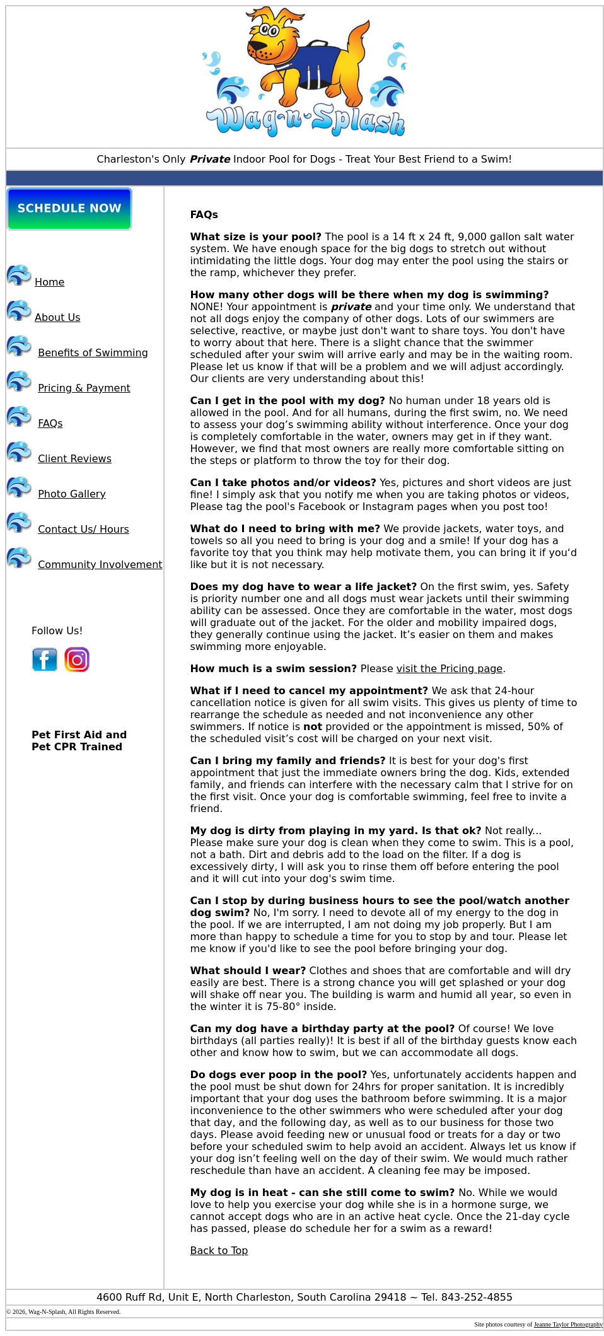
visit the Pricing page (449, 669)
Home (49, 282)
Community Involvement (100, 565)
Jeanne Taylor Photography (568, 1324)
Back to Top (219, 1251)
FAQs (50, 423)
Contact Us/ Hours (83, 529)
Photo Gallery (72, 494)
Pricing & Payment (84, 388)
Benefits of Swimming (93, 353)
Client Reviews (75, 459)
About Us (57, 317)
